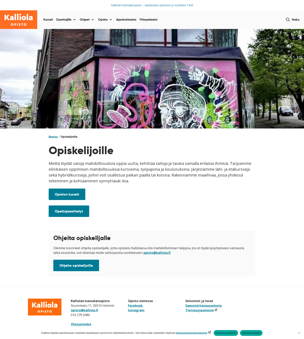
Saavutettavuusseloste (203, 305)
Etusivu (53, 136)
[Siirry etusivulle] (18, 19)
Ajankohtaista (126, 19)
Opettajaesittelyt (69, 211)
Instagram (136, 310)
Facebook (135, 305)
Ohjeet (85, 19)
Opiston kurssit (67, 194)
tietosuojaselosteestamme (191, 332)
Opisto (103, 19)
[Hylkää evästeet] (299, 333)
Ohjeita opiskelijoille (76, 265)
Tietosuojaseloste (201, 310)
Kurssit (48, 19)
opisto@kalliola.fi (157, 253)
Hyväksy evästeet (226, 332)
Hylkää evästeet (251, 332)
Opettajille (63, 19)
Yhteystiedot (148, 19)
